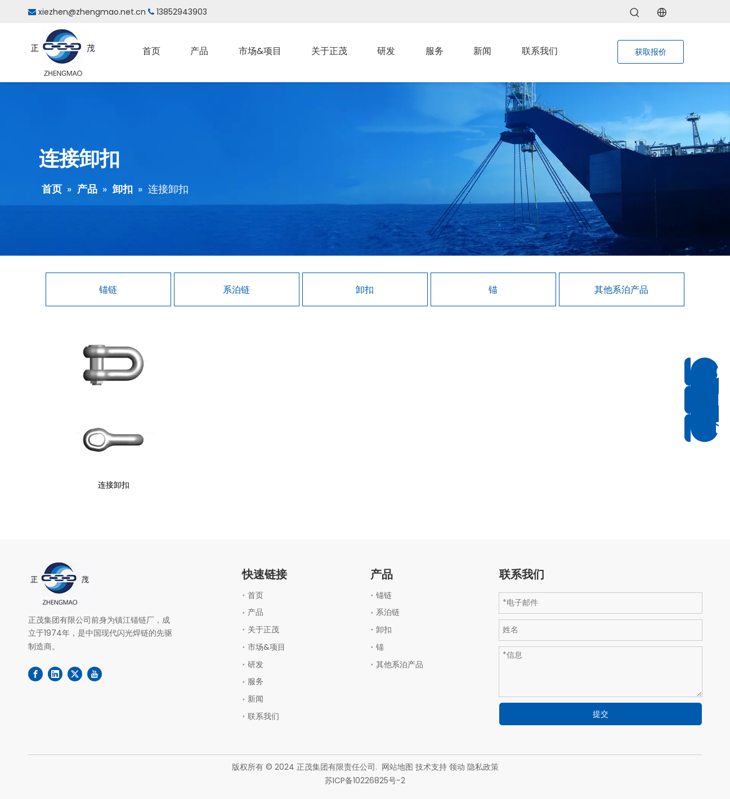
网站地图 (397, 767)
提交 (600, 714)
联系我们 (263, 716)
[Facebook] (35, 674)
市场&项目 (266, 647)
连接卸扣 (113, 484)
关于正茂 (263, 629)
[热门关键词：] (635, 13)
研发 (255, 664)
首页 (255, 595)
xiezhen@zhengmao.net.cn (92, 11)
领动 (457, 767)
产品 (255, 612)
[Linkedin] (55, 674)
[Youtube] (94, 674)
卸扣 (365, 289)
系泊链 (236, 289)
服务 (255, 681)
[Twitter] (75, 674)
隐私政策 (483, 767)
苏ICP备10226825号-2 (365, 780)
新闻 (255, 698)
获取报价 (650, 51)
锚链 (108, 289)
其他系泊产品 (621, 289)
